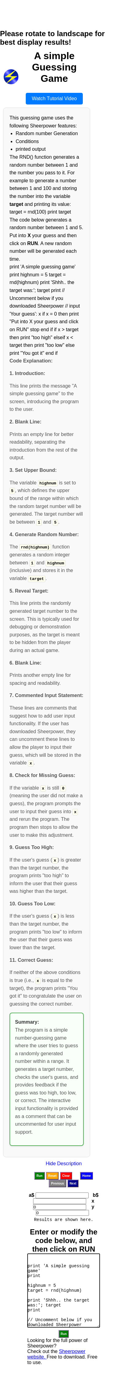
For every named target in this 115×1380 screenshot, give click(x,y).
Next (73, 1183)
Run (39, 1175)
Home (86, 1175)
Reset (52, 1175)
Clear (66, 1175)
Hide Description (64, 1163)
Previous (57, 1183)
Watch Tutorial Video (54, 98)
